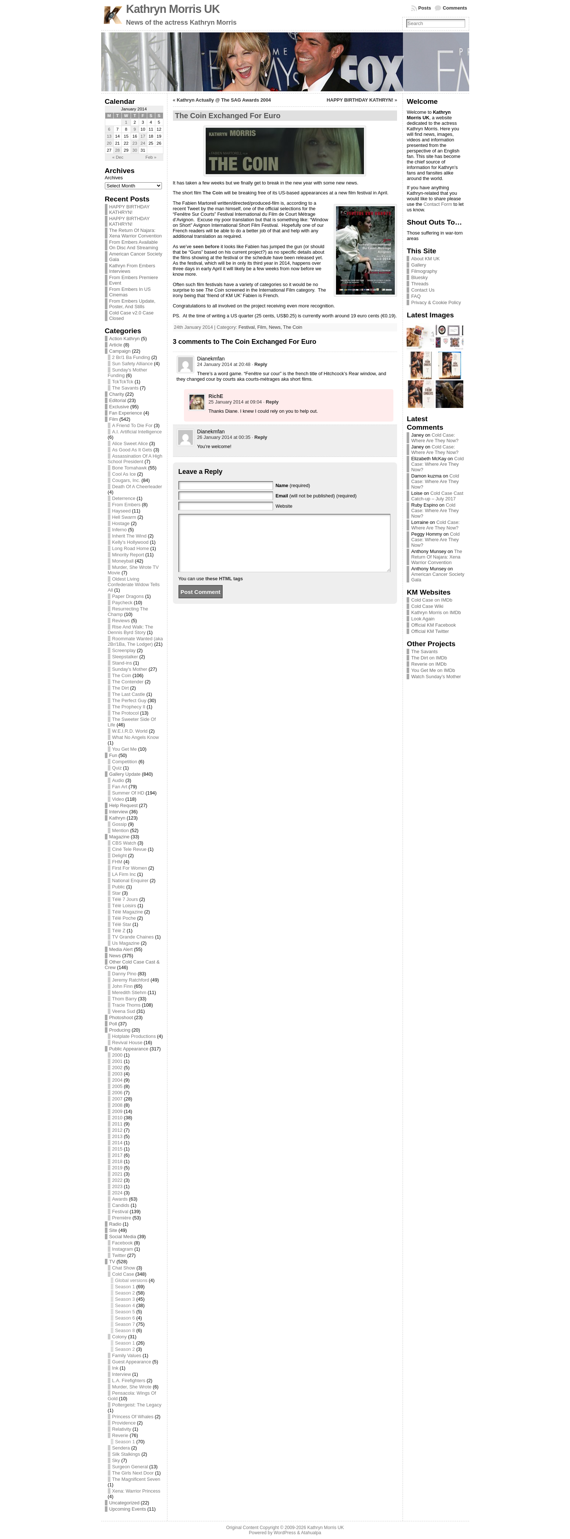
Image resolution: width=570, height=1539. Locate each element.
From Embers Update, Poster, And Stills (132, 303)
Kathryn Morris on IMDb (436, 612)
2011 (117, 1124)
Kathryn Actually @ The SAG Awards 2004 (224, 100)
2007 (117, 1099)
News (115, 955)
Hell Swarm (124, 517)
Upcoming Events (127, 1509)
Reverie (120, 1435)
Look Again (422, 618)
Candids (121, 1205)
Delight (119, 855)
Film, (263, 327)
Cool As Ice (124, 474)
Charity (116, 394)
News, (276, 327)
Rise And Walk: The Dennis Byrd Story (130, 629)
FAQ (416, 296)
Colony (119, 1336)
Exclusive (119, 406)
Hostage (121, 523)
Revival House (127, 1042)
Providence (124, 1423)
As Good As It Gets (132, 449)
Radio (115, 1224)
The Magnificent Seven (136, 1479)
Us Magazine (126, 943)
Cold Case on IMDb (431, 600)
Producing (120, 1030)
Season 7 (125, 1324)
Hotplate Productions (134, 1036)
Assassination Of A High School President (135, 458)
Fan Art (119, 786)
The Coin (121, 675)
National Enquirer (130, 880)
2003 (117, 1074)
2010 (117, 1117)
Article (116, 345)
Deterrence (123, 498)
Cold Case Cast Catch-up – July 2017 (437, 495)
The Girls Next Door (133, 1473)
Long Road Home (130, 548)
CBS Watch (124, 843)
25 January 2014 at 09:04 (235, 402)
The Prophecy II (128, 706)
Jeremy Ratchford (130, 980)
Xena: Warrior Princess (136, 1491)
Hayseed (121, 511)
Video (118, 799)
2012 (117, 1130)
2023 (117, 1186)
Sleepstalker (125, 656)
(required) (293, 485)
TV (112, 1261)
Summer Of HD (128, 793)
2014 (117, 1142)
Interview (118, 811)
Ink (115, 1368)
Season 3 (125, 1299)
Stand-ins (122, 663)
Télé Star (121, 924)
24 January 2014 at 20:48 (224, 364)
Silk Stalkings (126, 1454)
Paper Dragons (128, 596)
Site (113, 1230)
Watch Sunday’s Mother (436, 676)
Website (284, 506)
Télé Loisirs (124, 905)
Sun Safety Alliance (132, 363)
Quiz (117, 768)
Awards (120, 1199)
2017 (117, 1155)
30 (134, 150)
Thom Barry (124, 998)
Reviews (121, 620)
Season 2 (125, 1293)
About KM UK (425, 258)
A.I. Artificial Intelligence (137, 431)
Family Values (126, 1355)
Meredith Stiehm (129, 992)
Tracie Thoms (126, 1005)
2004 (117, 1080)
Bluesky (419, 277)
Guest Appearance (131, 1361)
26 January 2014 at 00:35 (224, 437)
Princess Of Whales (132, 1416)
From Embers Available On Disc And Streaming (133, 244)
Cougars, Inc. (126, 480)
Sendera (121, 1448)
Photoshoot (121, 1017)
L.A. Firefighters (128, 1380)
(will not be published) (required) (316, 496)
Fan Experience (125, 413)
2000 (117, 1055)
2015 (117, 1149)
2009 (117, 1111)
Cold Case (123, 1274)
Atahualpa (311, 1532)
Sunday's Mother (130, 669)
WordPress (285, 1532)
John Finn (122, 986)
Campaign (120, 351)
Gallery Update (125, 774)
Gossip (119, 824)
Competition (124, 761)
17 (143, 136)
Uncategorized (124, 1502)
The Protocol (125, 713)
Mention (120, 830)
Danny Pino (124, 973)
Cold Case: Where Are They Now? (435, 437)
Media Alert (121, 949)
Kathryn (117, 818)
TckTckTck (123, 381)
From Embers (126, 504)
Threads (419, 283)
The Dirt (120, 688)
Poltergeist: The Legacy (137, 1405)
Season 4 (125, 1305)
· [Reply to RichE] (271, 402)
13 (109, 136)
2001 (117, 1061)
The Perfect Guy (129, 700)
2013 (117, 1136)
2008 (117, 1105)
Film (113, 419)
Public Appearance (129, 1049)
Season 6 (125, 1318)
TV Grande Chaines (133, 937)
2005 (117, 1086)
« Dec (117, 157)
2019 (117, 1167)
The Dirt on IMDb (429, 658)
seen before (206, 246)
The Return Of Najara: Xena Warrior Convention (135, 233)
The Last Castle (128, 694)
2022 (117, 1180)
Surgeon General (130, 1466)
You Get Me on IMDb (433, 670)
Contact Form (438, 204)
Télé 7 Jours (125, 899)
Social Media (122, 1236)
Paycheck (122, 602)
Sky (116, 1460)
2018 (117, 1161)
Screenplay (124, 650)
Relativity (121, 1429)
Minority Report (128, 554)
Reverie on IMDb (428, 664)
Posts (424, 8)
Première (121, 1218)
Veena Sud (123, 1011)
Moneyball (123, 561)
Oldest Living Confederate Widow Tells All (134, 584)
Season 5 (125, 1311)
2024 (117, 1192)
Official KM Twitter (430, 631)
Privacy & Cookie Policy (436, 302)
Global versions (131, 1280)
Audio (118, 780)
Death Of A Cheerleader (137, 486)
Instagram (122, 1249)
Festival (120, 1211)
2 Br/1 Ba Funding (131, 357)
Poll (113, 1023)
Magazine (119, 836)
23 (134, 143)
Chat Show (123, 1268)
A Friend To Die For (132, 425)
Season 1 (125, 1286)
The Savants (125, 388)
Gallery (418, 265)
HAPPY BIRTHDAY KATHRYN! (129, 209)
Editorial (117, 400)
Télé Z (118, 930)
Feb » (150, 157)
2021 (117, 1174)
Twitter (119, 1255)
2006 (117, 1092)
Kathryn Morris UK (173, 9)
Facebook (122, 1243)
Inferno (119, 529)
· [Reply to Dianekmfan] (259, 364)
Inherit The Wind (129, 536)
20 (109, 143)
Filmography (424, 271)
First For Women (129, 868)
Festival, (247, 327)
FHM (117, 861)
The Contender (128, 681)
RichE (216, 396)
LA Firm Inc (124, 874)
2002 (117, 1067)
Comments (455, 8)
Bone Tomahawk (129, 468)
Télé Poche (124, 918)
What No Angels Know (135, 737)
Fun (113, 755)
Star (116, 893)
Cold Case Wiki (427, 606)
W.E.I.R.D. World (130, 731)
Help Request (123, 805)
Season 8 (125, 1330)
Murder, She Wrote (132, 1387)
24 (143, 143)
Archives (114, 177)
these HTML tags (224, 589)
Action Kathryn (124, 338)
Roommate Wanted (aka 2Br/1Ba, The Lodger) (135, 641)
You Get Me (124, 749)
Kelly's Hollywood (130, 542)
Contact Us (422, 290)
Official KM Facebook (433, 625)
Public (118, 887)
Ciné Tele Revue (129, 849)
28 (117, 150)
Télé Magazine (127, 912)
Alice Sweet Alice (130, 443)
